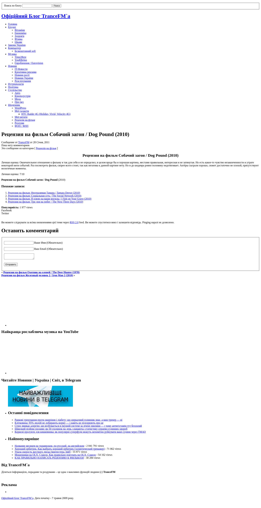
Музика (12, 54)
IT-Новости (21, 69)
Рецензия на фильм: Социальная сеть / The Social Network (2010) (44, 195)
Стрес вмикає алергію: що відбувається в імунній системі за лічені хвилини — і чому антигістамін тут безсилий (78, 426)
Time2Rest (20, 57)
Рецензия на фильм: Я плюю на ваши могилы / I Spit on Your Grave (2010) (49, 198)
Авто (17, 93)
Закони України (17, 45)
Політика (13, 87)
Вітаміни (20, 30)
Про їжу (19, 102)
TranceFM (23, 142)
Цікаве (18, 42)
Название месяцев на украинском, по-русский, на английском (49, 446)
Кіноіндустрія (22, 96)
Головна (12, 24)
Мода (18, 99)
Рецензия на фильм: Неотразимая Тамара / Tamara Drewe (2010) (44, 192)
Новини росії (22, 75)
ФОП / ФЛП (21, 126)
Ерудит (12, 27)
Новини (12, 66)
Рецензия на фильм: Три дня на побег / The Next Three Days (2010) (45, 201)
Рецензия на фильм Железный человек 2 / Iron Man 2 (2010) (37, 276)
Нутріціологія (16, 84)
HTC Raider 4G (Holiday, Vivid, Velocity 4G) (45, 114)
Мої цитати (21, 117)
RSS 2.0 (74, 222)
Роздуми (19, 123)
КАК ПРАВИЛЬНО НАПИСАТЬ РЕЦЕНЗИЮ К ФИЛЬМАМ (49, 458)
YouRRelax (21, 60)
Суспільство (15, 90)
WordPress (20, 108)
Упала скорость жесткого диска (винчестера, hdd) (43, 452)
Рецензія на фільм (25, 120)
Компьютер (14, 48)
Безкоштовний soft (25, 51)
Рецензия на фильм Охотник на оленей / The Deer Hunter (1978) (41, 273)
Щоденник (14, 105)
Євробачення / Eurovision (29, 63)
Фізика (18, 39)
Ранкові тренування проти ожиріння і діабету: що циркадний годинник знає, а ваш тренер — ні (68, 420)
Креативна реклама (25, 72)
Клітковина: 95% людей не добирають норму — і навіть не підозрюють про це (59, 423)
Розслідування (23, 81)
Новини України (24, 78)
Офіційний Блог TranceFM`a (35, 16)
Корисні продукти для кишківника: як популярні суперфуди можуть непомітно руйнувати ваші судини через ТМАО (80, 432)
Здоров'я (19, 36)
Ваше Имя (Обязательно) (48, 242)
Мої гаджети (22, 111)
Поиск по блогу (13, 5)
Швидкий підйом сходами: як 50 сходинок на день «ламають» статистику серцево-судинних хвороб (71, 429)
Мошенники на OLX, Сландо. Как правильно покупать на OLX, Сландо (55, 455)
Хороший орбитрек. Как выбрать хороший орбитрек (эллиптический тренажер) (60, 449)
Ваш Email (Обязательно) (48, 248)
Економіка (20, 33)
